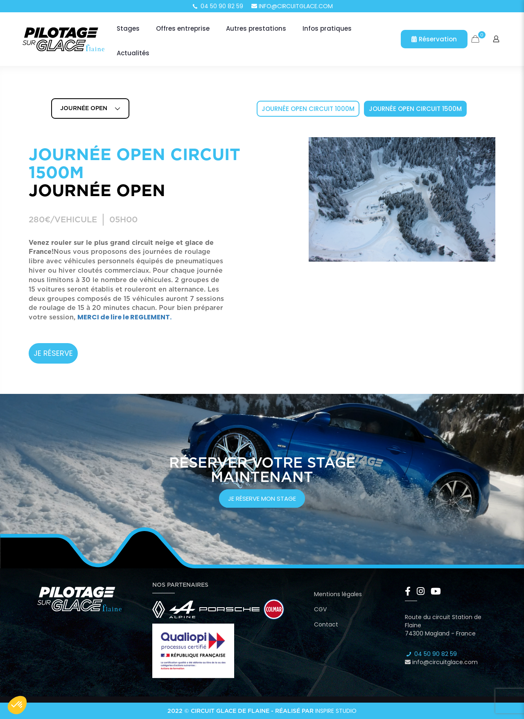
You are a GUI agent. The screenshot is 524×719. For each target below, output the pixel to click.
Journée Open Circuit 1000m (308, 108)
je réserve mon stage (262, 498)
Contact (326, 624)
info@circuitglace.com (292, 6)
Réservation (434, 39)
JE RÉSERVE (53, 353)
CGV (320, 609)
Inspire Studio (336, 711)
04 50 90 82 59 (217, 6)
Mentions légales (338, 594)
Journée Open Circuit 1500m (415, 108)
